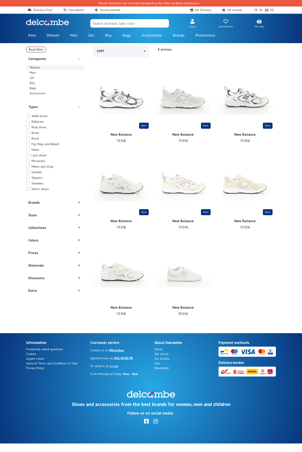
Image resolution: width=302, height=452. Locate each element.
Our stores (161, 362)
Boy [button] (108, 35)
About (158, 358)
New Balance (121, 134)
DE (272, 10)
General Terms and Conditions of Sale (52, 372)
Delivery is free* (43, 10)
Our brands (161, 367)
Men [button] (73, 35)
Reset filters (36, 49)
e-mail (114, 374)
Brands (179, 35)
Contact (31, 362)
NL (261, 10)
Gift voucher (234, 10)
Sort (121, 51)
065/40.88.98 (123, 367)
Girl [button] (91, 35)
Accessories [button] (152, 35)
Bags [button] (126, 35)
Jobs (157, 372)
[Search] (129, 23)
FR (256, 10)
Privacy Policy (35, 376)
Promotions (205, 35)
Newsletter (161, 376)
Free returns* (76, 10)
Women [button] (53, 35)
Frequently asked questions (44, 358)
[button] (192, 24)
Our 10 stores (203, 10)
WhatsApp (116, 359)
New (32, 35)
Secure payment (110, 10)
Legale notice (35, 367)
